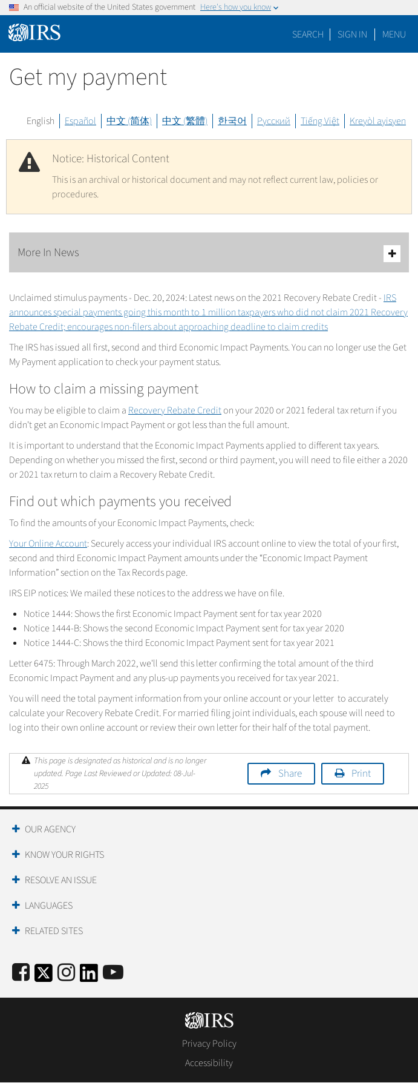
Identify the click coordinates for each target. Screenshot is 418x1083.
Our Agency (50, 829)
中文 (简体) (129, 121)
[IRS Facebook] (21, 973)
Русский (273, 121)
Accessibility (209, 1063)
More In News (209, 253)
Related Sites (54, 931)
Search (308, 34)
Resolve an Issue (61, 880)
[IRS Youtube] (113, 973)
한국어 (232, 121)
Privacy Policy (209, 1044)
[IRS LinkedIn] (89, 977)
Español (80, 121)
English (40, 121)
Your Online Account (48, 543)
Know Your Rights (64, 854)
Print (361, 773)
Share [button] (290, 773)
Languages (49, 905)
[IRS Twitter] (43, 977)
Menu (394, 34)
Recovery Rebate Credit (174, 410)
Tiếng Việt (320, 121)
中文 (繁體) (184, 121)
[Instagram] (66, 973)
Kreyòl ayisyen (378, 121)
